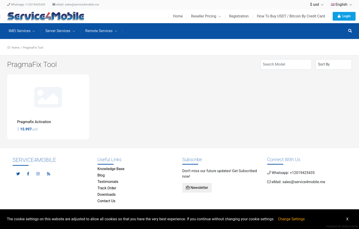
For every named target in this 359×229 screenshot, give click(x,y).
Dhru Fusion (350, 226)
